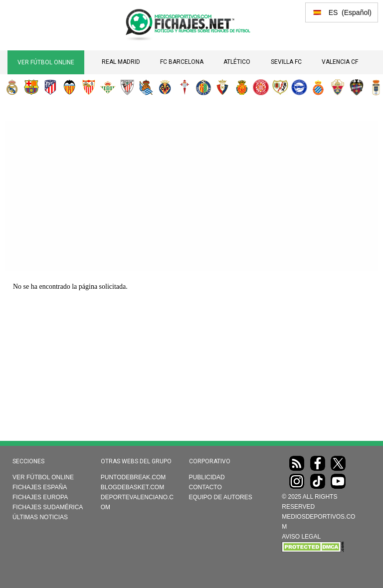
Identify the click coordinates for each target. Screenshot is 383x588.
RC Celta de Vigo (184, 87)
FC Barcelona (181, 61)
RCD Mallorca (242, 87)
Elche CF (338, 87)
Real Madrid (121, 61)
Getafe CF (203, 87)
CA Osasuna (222, 87)
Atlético (236, 61)
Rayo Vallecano (280, 87)
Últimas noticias (40, 517)
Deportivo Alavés (299, 87)
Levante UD (357, 87)
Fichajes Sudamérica (47, 507)
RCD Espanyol (318, 87)
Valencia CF (340, 61)
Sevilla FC (286, 61)
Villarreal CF (165, 87)
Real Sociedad (146, 87)
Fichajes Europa (40, 497)
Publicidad (207, 477)
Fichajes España (39, 487)
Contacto (205, 487)
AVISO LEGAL (301, 536)
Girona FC (261, 87)
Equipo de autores (220, 497)
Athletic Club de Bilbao (127, 87)
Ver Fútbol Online (45, 62)
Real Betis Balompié (108, 87)
